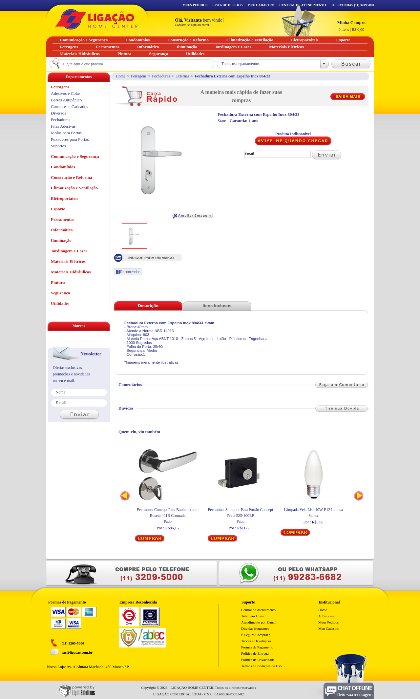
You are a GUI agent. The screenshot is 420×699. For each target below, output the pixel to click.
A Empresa (326, 616)
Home (120, 76)
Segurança (60, 292)
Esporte (58, 208)
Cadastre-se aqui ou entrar (192, 25)
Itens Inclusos (217, 305)
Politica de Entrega (255, 653)
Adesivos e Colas (65, 93)
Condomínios (63, 166)
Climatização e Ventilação (74, 187)
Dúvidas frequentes (255, 628)
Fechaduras (161, 76)
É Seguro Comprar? (255, 635)
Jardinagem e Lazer (69, 250)
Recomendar (128, 271)
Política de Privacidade (257, 660)
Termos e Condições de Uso (261, 666)
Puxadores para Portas (70, 139)
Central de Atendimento (258, 610)
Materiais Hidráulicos (71, 271)
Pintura (58, 282)
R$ (351, 26)
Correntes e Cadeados (69, 106)
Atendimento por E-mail (259, 622)
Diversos (58, 113)
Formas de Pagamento (257, 647)
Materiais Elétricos (68, 261)
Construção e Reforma (71, 177)
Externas (182, 76)
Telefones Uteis (252, 616)
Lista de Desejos (227, 5)
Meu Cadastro (260, 5)
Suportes (58, 145)
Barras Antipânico (66, 99)
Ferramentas (62, 219)
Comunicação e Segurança (75, 156)
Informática (62, 229)
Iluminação (61, 240)
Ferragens (138, 76)
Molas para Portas (66, 132)
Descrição (148, 305)
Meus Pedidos (194, 5)
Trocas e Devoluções (256, 641)
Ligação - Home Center (96, 19)
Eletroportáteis (64, 198)
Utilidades (60, 303)
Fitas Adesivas (63, 126)
